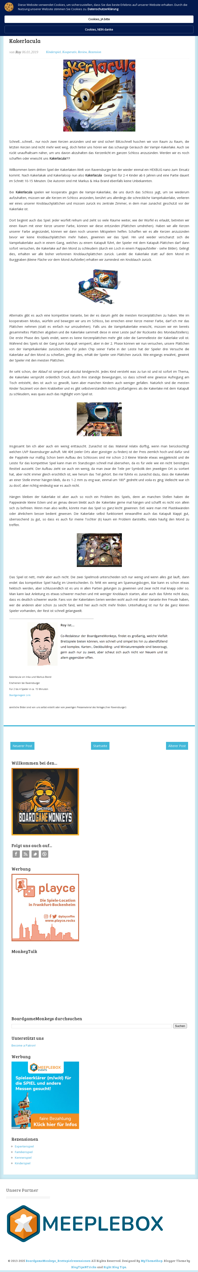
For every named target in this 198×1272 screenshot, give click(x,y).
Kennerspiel (23, 1158)
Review (82, 52)
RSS (25, 854)
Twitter (35, 854)
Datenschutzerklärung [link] (47, 19)
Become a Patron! (23, 1045)
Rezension (94, 52)
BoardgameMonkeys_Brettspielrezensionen (58, 1261)
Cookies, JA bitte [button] (127, 13)
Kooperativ (69, 52)
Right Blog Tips (114, 1267)
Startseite (100, 746)
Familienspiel (24, 1152)
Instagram (44, 854)
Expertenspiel (24, 1146)
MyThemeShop (151, 1261)
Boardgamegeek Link (20, 695)
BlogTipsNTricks (83, 1267)
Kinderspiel (53, 52)
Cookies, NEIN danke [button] (166, 13)
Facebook (16, 854)
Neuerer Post (22, 746)
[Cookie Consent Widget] (99, 13)
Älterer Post (177, 746)
